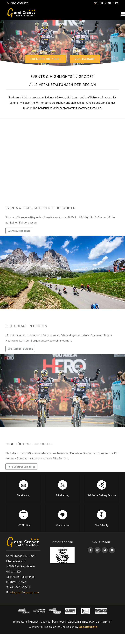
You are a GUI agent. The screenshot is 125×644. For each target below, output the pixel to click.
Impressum (20, 621)
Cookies (45, 621)
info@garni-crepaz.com (24, 592)
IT (102, 3)
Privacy (33, 621)
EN (109, 3)
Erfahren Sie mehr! (45, 59)
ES (116, 3)
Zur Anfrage (85, 59)
